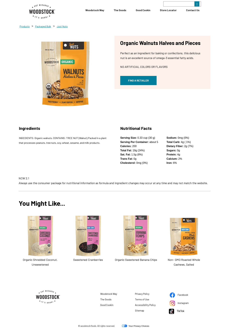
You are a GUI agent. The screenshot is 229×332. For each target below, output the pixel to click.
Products (24, 26)
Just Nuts (62, 26)
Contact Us (193, 10)
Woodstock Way (94, 10)
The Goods (120, 10)
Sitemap (139, 310)
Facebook (183, 295)
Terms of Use (146, 300)
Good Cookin (143, 10)
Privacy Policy (146, 294)
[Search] (182, 4)
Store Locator (168, 10)
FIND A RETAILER (138, 80)
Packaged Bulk (43, 26)
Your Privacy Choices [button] (135, 326)
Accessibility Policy (149, 305)
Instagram (183, 303)
